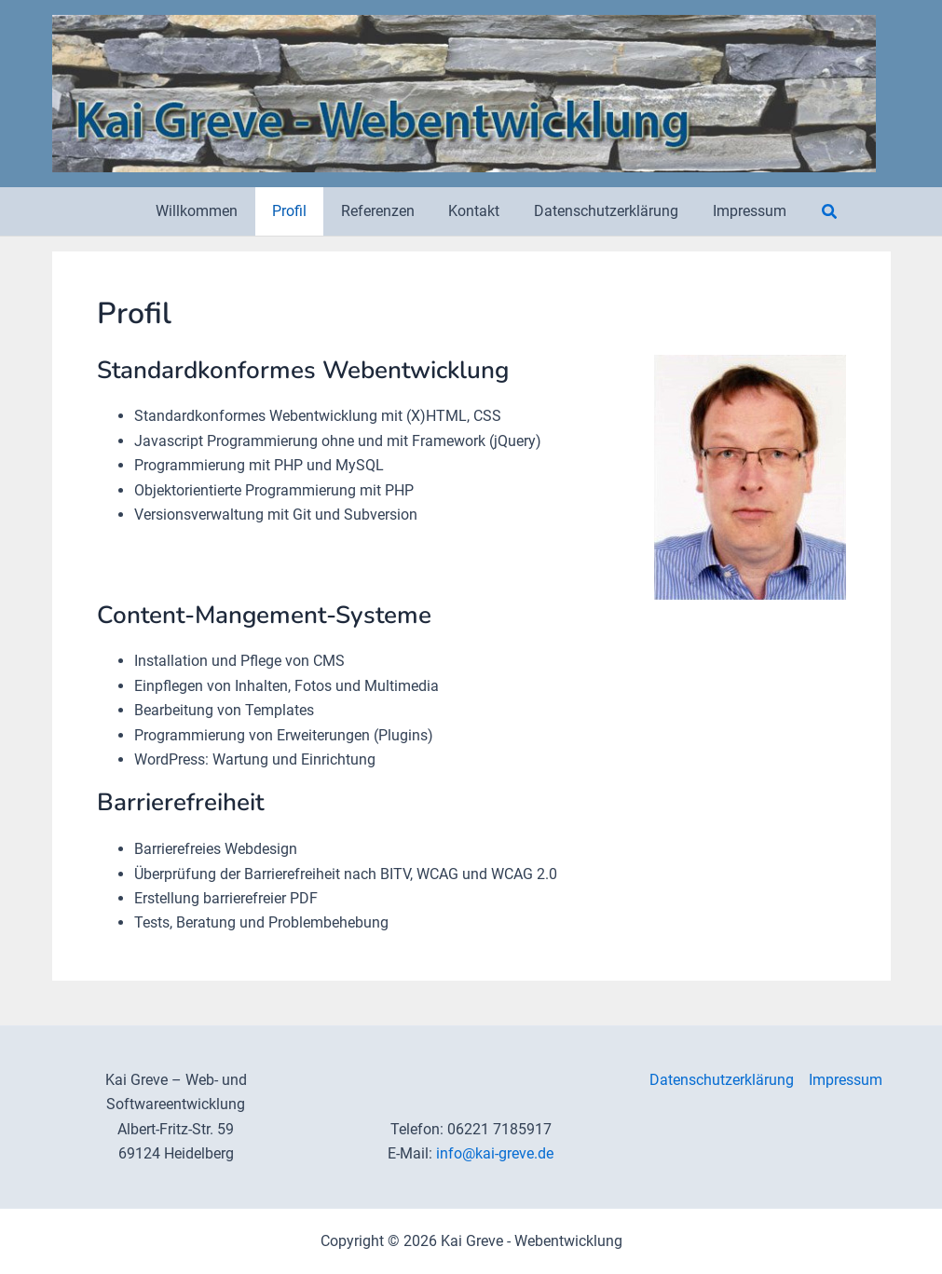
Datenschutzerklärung (721, 1080)
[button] (817, 212)
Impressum (845, 1080)
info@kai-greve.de (494, 1153)
